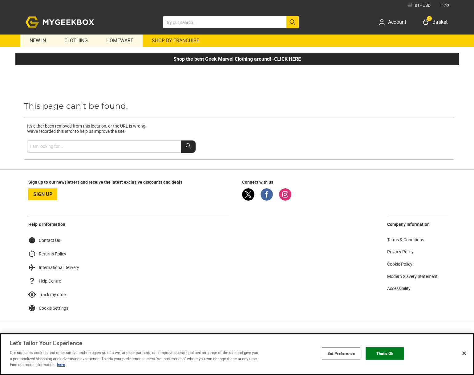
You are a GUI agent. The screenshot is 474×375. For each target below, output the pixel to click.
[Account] (394, 22)
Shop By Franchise (175, 40)
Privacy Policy (400, 252)
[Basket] (436, 22)
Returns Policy (47, 254)
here (61, 364)
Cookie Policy (399, 264)
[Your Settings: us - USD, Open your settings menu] (419, 5)
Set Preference (341, 353)
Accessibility (399, 288)
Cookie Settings (48, 308)
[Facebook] (267, 199)
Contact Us (44, 240)
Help (444, 5)
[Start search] (292, 22)
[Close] (464, 353)
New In (38, 40)
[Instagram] (285, 199)
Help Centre (44, 281)
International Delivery (53, 267)
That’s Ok (384, 353)
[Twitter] (248, 199)
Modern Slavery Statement (412, 276)
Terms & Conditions (405, 240)
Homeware (119, 40)
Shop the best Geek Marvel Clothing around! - (237, 58)
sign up (42, 194)
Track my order (47, 294)
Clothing (76, 40)
